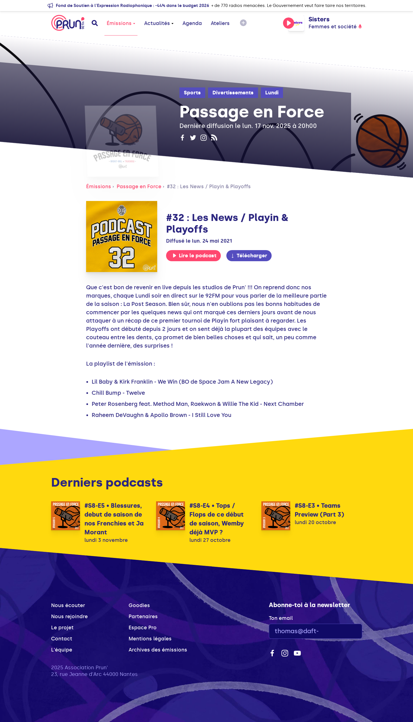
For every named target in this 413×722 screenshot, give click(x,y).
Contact (61, 639)
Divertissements (233, 93)
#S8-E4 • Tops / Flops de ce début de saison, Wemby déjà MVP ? (216, 519)
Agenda (192, 23)
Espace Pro (143, 628)
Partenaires (143, 616)
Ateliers (220, 23)
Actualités (159, 23)
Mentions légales (150, 639)
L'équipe (61, 650)
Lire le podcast (194, 256)
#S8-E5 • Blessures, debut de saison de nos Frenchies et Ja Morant (114, 519)
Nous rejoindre (69, 616)
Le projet (62, 628)
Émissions (121, 23)
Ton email (281, 618)
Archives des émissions (158, 650)
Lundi (272, 93)
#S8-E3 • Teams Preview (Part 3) (319, 510)
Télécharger (249, 256)
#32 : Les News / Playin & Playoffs (209, 186)
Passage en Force (139, 186)
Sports (192, 93)
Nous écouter (68, 605)
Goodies (139, 605)
